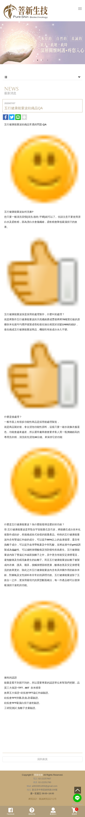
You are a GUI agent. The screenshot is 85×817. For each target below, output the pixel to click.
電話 (35, 778)
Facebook (10, 811)
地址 (29, 789)
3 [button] (47, 60)
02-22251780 (44, 782)
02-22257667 (44, 778)
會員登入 (53, 811)
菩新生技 (26, 11)
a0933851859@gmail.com (44, 786)
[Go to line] (77, 798)
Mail (29, 786)
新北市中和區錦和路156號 (45, 789)
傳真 (35, 782)
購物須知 (32, 811)
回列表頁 (43, 759)
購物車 (75, 811)
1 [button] (37, 60)
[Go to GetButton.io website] (77, 804)
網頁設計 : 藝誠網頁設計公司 (42, 799)
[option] (42, 42)
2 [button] (42, 60)
